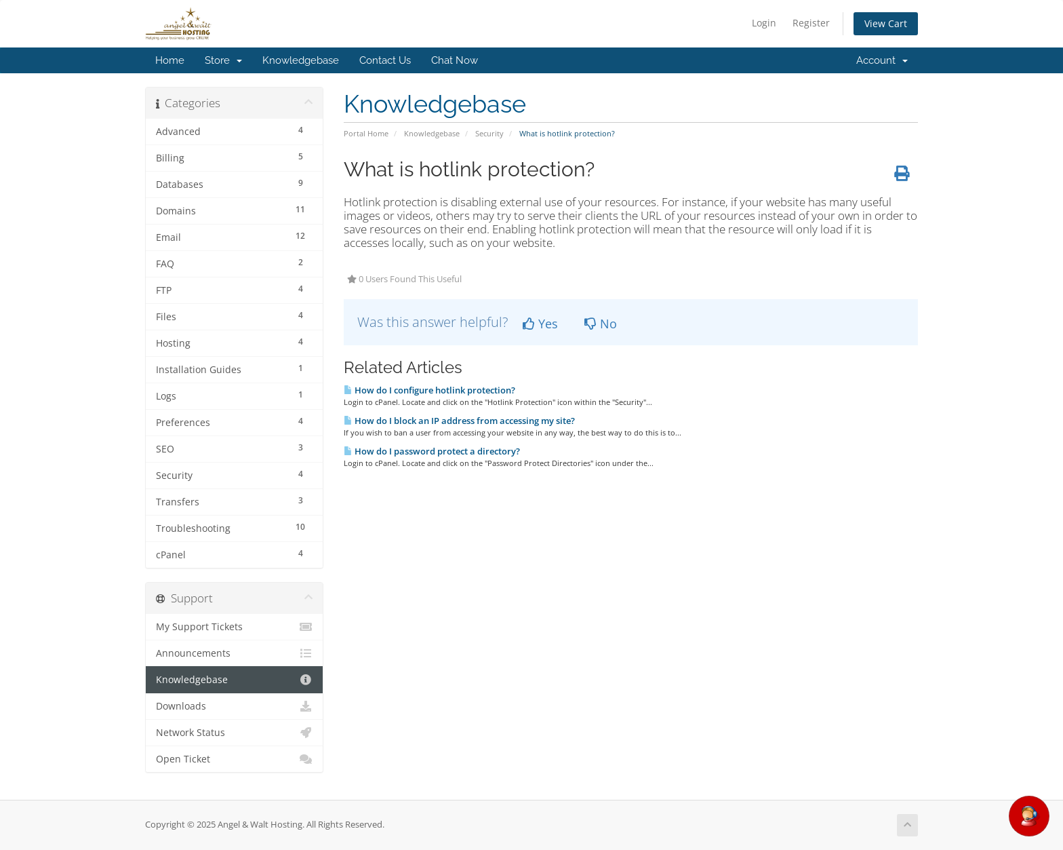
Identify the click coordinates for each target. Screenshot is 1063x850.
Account (882, 60)
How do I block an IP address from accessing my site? (459, 420)
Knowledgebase (300, 60)
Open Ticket (234, 759)
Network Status (234, 733)
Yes (540, 323)
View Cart (885, 23)
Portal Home (366, 133)
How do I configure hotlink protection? (429, 390)
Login (764, 22)
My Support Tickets (234, 627)
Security (489, 133)
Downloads (234, 706)
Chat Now (454, 60)
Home (169, 60)
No (600, 323)
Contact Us (385, 60)
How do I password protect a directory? (432, 451)
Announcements (234, 653)
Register (811, 22)
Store (223, 60)
